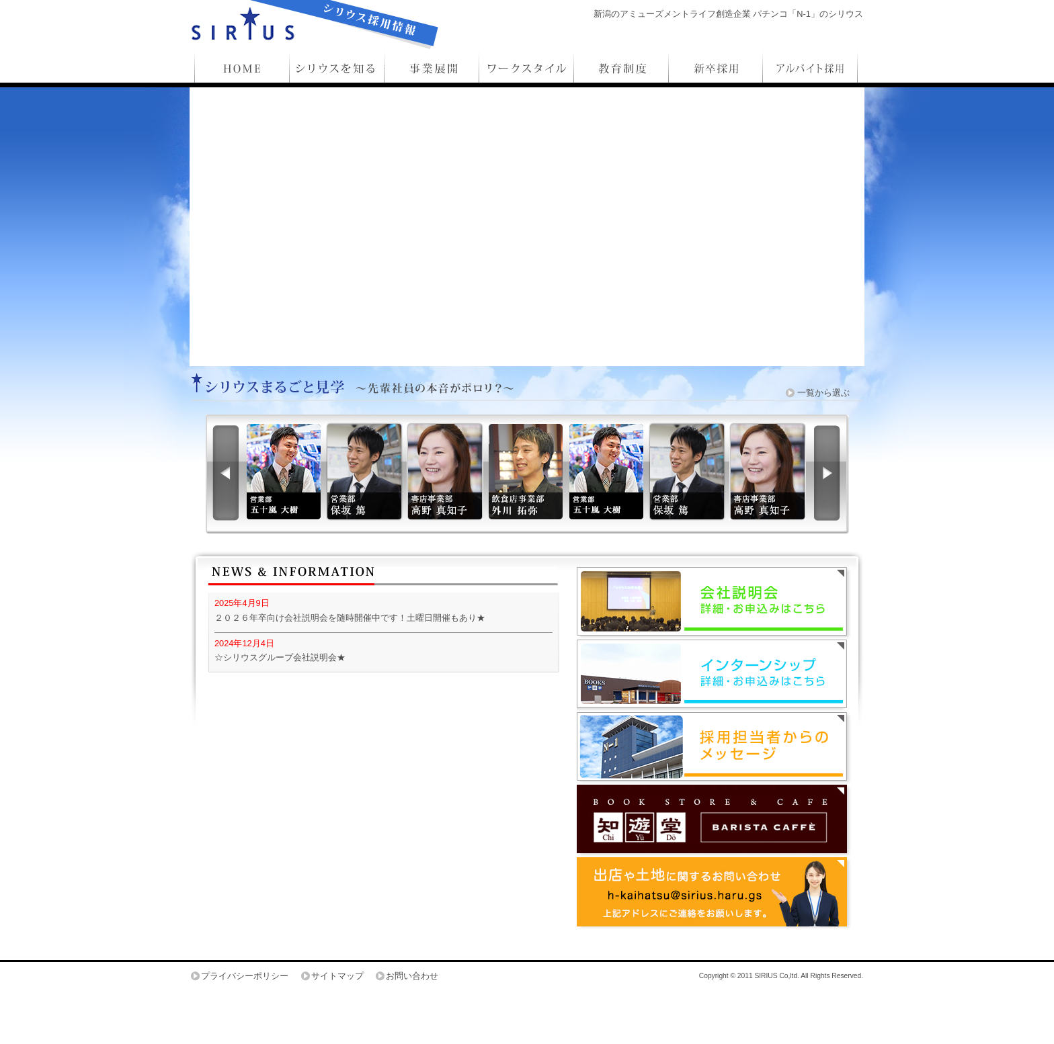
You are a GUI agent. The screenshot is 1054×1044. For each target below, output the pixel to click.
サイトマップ (337, 976)
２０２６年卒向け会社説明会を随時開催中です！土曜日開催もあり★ (349, 618)
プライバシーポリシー (244, 976)
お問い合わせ (412, 976)
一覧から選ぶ (823, 393)
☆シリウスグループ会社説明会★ (280, 657)
